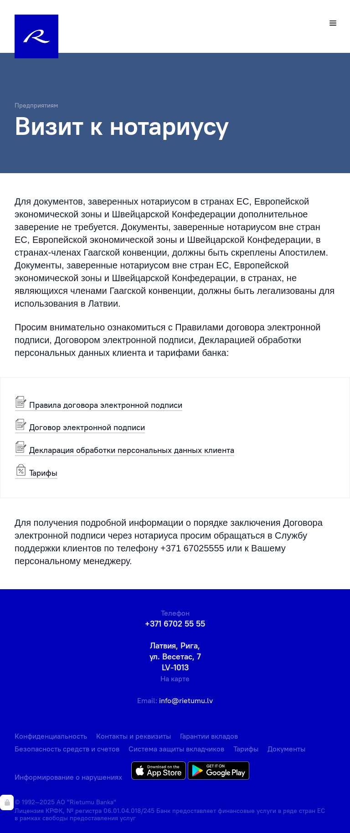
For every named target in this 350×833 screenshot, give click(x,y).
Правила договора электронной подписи (98, 404)
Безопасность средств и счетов (67, 748)
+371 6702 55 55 (175, 623)
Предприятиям (36, 105)
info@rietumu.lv (186, 700)
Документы (286, 748)
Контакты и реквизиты (133, 735)
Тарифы (36, 472)
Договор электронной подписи (80, 426)
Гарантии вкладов (209, 735)
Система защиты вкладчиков (176, 748)
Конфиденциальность (51, 735)
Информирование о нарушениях (68, 777)
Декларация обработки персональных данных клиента (124, 449)
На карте (175, 678)
